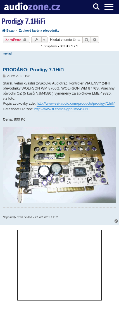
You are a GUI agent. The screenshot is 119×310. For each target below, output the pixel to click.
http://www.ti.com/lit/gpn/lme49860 (61, 109)
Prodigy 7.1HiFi (23, 21)
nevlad (7, 53)
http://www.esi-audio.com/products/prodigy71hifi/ (76, 103)
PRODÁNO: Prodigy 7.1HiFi (34, 69)
